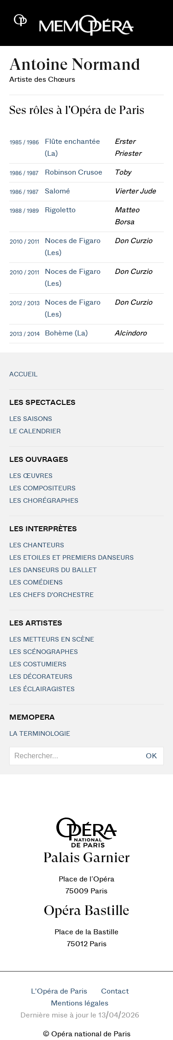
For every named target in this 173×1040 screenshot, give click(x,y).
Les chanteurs (36, 545)
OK (151, 756)
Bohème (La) (66, 333)
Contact (115, 991)
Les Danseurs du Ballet (53, 570)
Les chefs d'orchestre (51, 595)
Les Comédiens (36, 583)
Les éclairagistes (42, 689)
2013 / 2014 (25, 334)
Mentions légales (79, 1003)
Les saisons (30, 419)
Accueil (23, 374)
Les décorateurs (40, 677)
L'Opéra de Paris (59, 991)
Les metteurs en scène (51, 640)
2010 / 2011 (24, 241)
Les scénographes (43, 652)
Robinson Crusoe (73, 172)
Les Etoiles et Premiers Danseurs (71, 558)
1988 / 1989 (24, 211)
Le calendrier (35, 431)
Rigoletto (60, 210)
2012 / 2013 (25, 303)
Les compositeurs (42, 488)
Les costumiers (37, 664)
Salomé (57, 191)
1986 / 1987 (24, 173)
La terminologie (39, 734)
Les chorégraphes (43, 501)
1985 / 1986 (24, 142)
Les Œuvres (31, 476)
